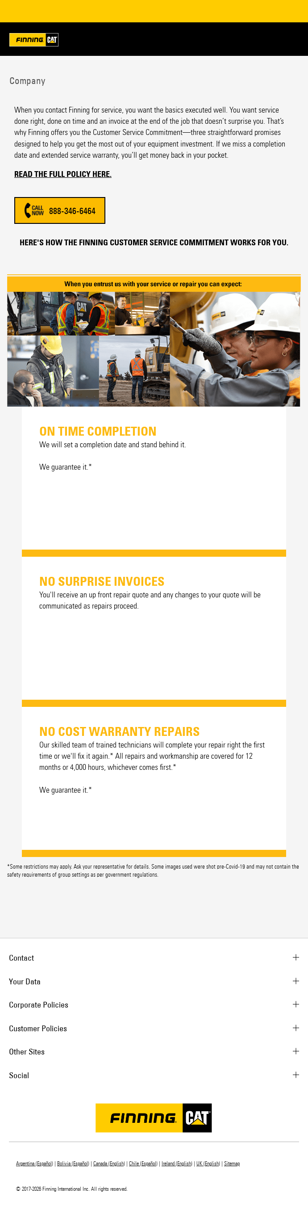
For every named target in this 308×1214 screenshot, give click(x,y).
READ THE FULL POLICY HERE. (63, 174)
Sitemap (232, 1163)
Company (26, 80)
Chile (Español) (143, 1163)
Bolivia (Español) (73, 1163)
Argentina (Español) (34, 1163)
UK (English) (208, 1163)
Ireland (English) (177, 1163)
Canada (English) (109, 1163)
